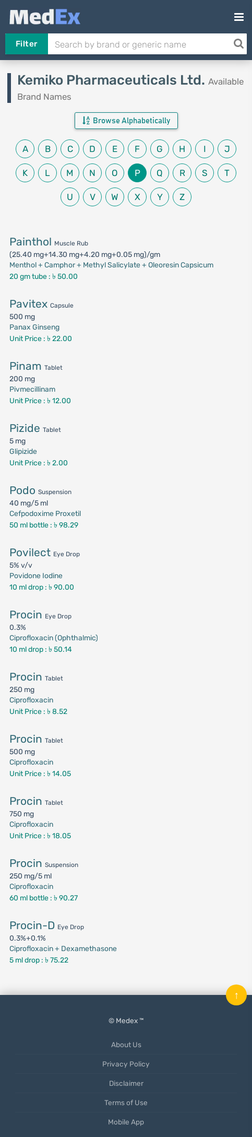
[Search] (238, 43)
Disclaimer (126, 1083)
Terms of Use (126, 1102)
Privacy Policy (126, 1064)
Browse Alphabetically (126, 120)
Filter (26, 44)
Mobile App (126, 1122)
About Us (126, 1044)
